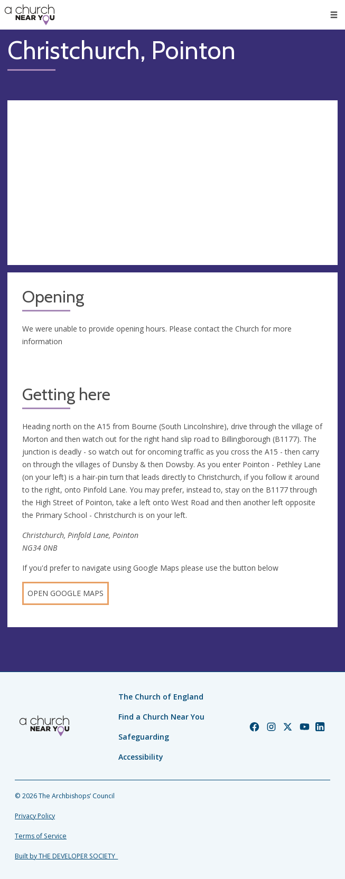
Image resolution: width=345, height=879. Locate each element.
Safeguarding (143, 737)
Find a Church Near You (161, 717)
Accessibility (140, 757)
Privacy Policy (35, 815)
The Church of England (160, 697)
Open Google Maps (65, 593)
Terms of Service (41, 835)
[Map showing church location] (172, 183)
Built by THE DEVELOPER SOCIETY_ (66, 856)
